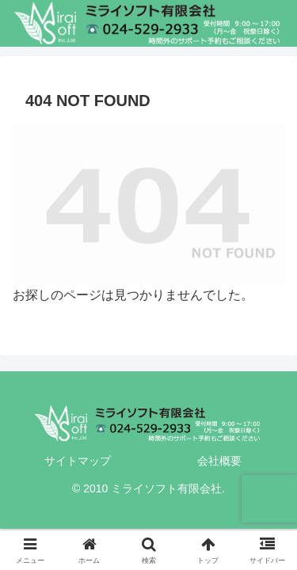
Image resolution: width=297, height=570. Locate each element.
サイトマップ (77, 460)
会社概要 (219, 460)
